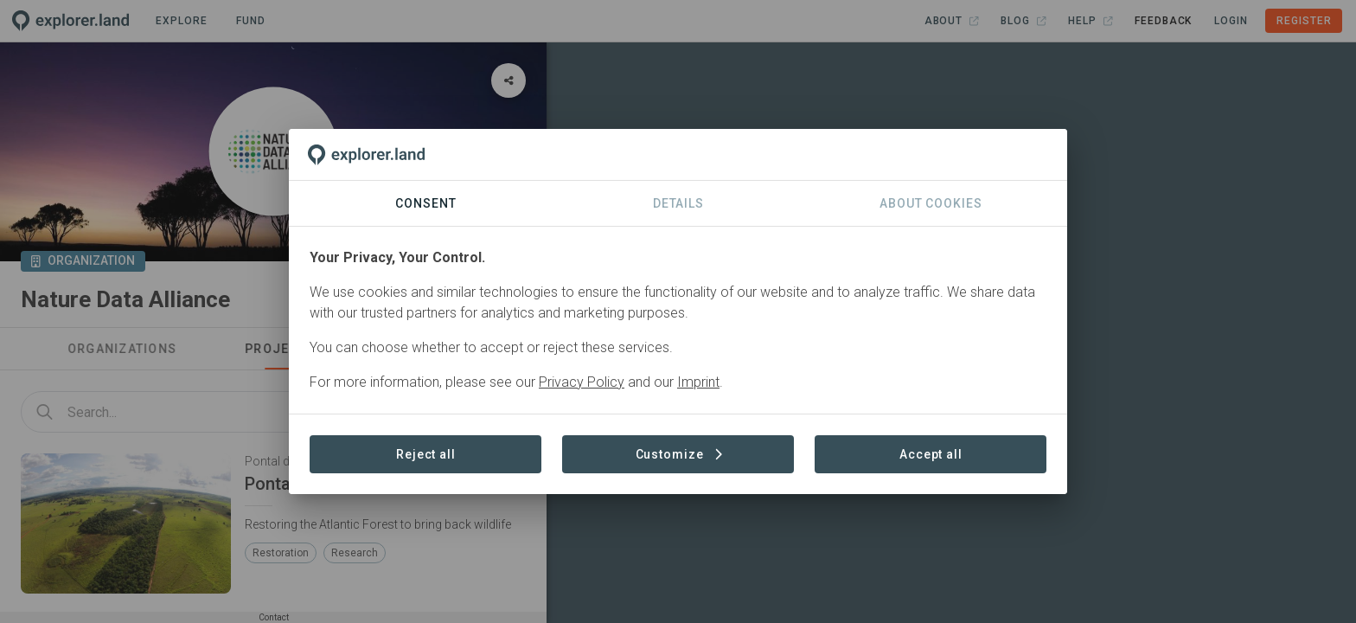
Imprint (698, 382)
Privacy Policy (581, 382)
